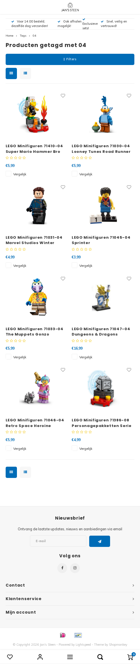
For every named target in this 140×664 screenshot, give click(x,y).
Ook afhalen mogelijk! (70, 23)
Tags (23, 35)
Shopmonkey (118, 645)
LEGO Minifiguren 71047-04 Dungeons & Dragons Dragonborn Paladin (101, 331)
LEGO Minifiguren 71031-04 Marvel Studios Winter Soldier (34, 240)
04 (34, 35)
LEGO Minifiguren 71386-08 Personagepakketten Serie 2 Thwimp (102, 422)
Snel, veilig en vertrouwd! (114, 23)
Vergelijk (19, 174)
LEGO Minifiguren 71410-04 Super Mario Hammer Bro (34, 148)
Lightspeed (83, 645)
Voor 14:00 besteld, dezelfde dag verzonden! (29, 23)
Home (9, 35)
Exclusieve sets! (90, 24)
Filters (70, 59)
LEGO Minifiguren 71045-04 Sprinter (101, 240)
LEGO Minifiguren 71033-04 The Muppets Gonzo (35, 331)
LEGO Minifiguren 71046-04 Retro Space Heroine (35, 422)
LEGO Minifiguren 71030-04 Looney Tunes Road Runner (101, 148)
